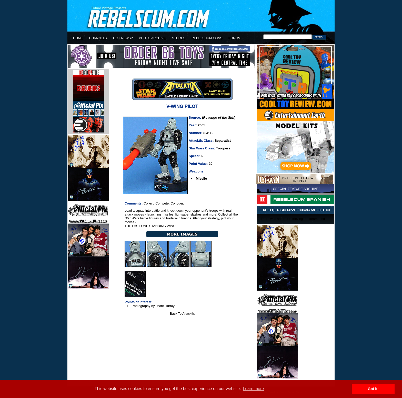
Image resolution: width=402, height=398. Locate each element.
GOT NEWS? (123, 38)
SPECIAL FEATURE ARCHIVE (295, 189)
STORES (178, 38)
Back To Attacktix (182, 313)
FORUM (234, 38)
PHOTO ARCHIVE (152, 38)
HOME (78, 38)
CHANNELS (98, 38)
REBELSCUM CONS (207, 38)
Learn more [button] (253, 388)
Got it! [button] (373, 389)
